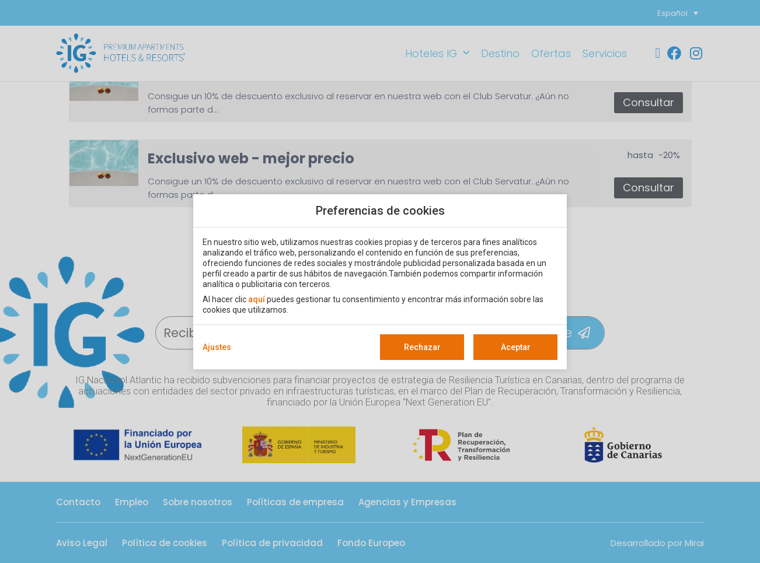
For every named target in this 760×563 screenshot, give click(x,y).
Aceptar (516, 347)
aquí (256, 299)
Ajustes (217, 347)
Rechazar (422, 347)
